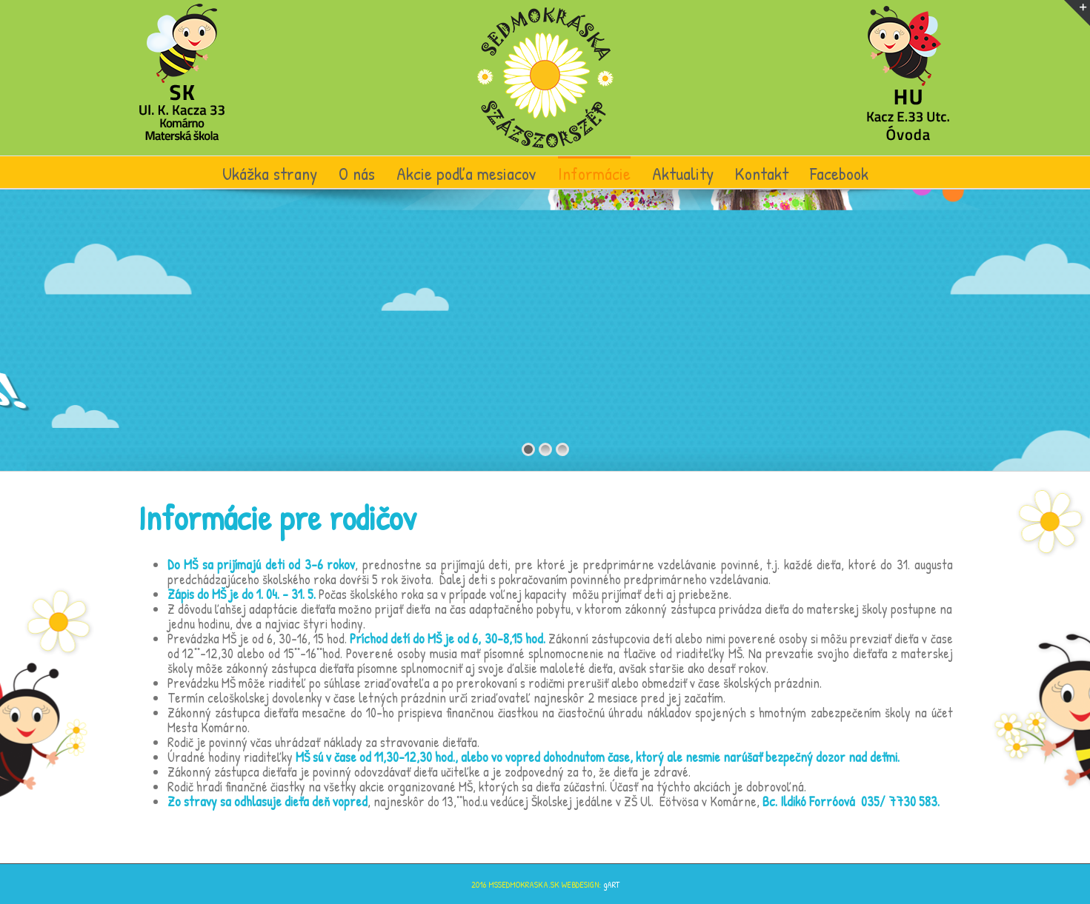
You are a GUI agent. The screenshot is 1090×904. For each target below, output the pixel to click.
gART (611, 884)
